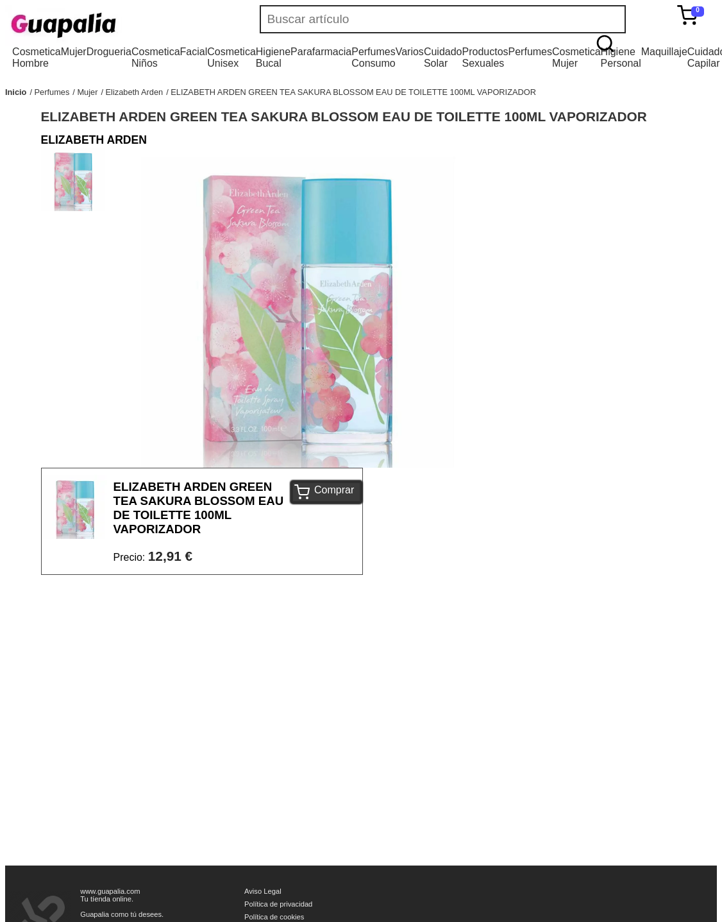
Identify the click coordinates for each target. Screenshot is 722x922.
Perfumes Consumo (373, 57)
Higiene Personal (621, 57)
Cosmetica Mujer (576, 57)
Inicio (15, 92)
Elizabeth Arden (135, 92)
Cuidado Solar (443, 57)
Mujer (74, 51)
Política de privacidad (278, 904)
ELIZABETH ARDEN (94, 139)
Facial (194, 51)
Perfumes (530, 51)
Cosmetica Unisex (231, 57)
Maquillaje (664, 51)
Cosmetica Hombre (36, 57)
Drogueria (109, 51)
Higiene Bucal (273, 57)
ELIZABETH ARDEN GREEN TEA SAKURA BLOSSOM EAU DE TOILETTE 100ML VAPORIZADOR (353, 92)
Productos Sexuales (485, 57)
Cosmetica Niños (155, 57)
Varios (410, 51)
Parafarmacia (320, 51)
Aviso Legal (262, 891)
